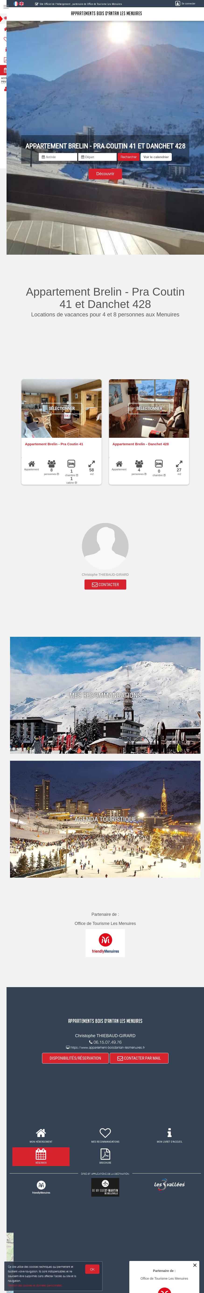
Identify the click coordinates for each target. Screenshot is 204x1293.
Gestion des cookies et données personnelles (35, 1285)
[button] (159, 157)
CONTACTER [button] (108, 584)
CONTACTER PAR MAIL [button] (142, 1059)
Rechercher (132, 157)
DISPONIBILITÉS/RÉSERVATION (78, 1059)
